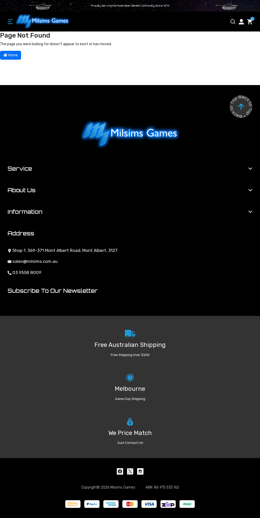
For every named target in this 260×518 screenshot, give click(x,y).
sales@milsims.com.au (33, 261)
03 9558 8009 (24, 272)
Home (10, 55)
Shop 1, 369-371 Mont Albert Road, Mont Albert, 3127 (63, 250)
